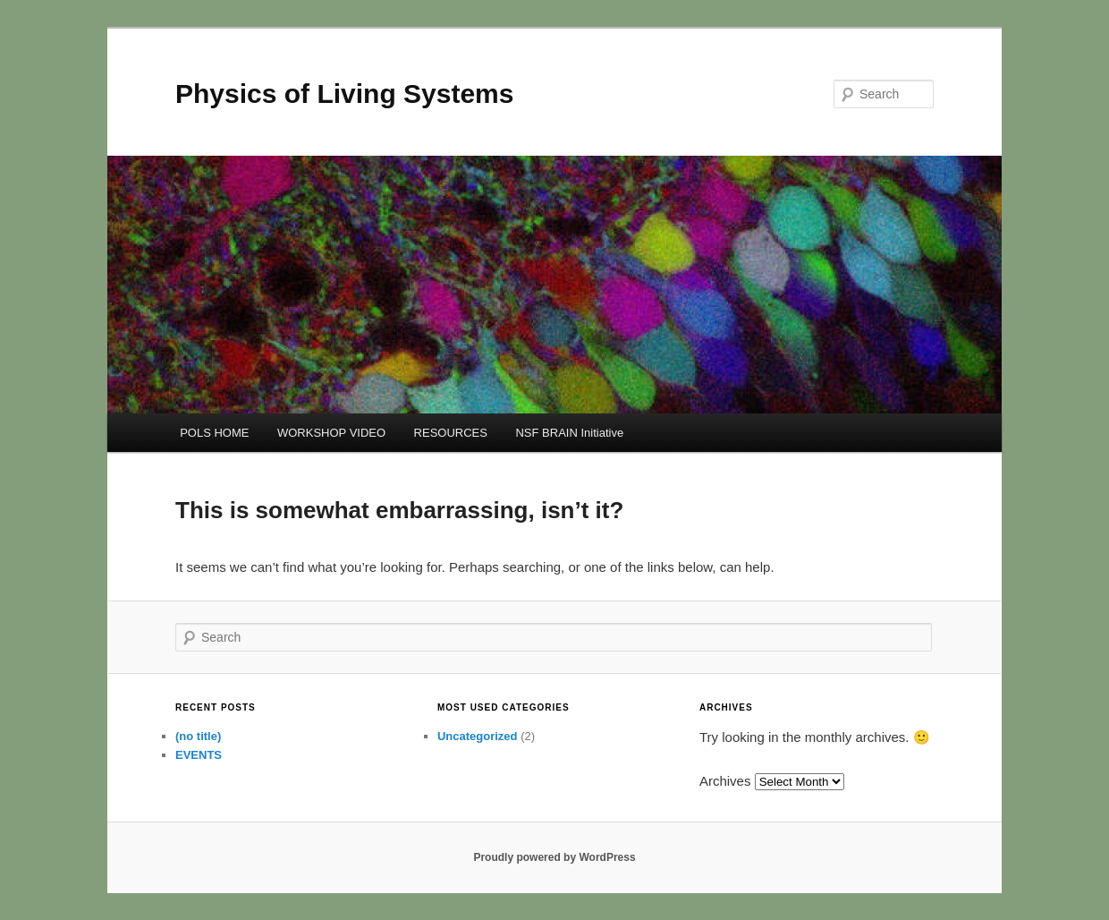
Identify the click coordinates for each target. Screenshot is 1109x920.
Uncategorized (477, 736)
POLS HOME (214, 432)
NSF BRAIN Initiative (569, 432)
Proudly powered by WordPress (554, 857)
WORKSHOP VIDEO (331, 432)
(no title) (198, 736)
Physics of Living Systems (344, 93)
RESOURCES (450, 432)
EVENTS (198, 755)
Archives (725, 780)
